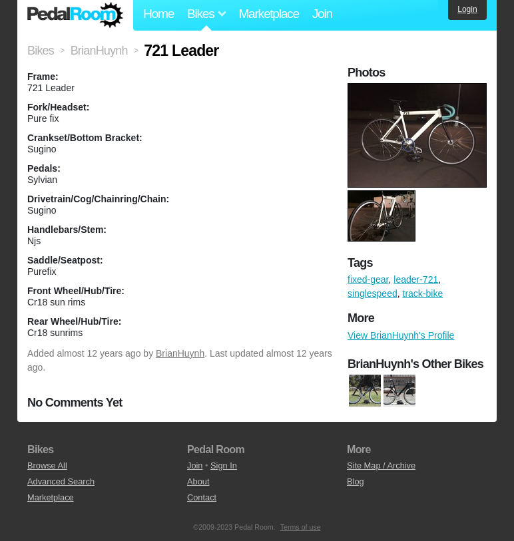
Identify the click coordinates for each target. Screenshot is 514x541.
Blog (355, 481)
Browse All (47, 465)
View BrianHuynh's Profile (401, 335)
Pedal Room (75, 15)
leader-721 (415, 279)
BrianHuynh (180, 353)
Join (322, 14)
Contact (201, 497)
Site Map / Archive (381, 465)
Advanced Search (61, 481)
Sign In (223, 465)
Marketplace (268, 14)
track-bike (423, 293)
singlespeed (372, 293)
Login (467, 9)
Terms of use (300, 527)
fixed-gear (368, 279)
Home (158, 14)
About (198, 481)
